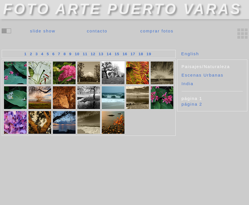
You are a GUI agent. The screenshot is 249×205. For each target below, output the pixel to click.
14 (109, 54)
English (190, 53)
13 (101, 54)
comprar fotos (156, 30)
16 (125, 54)
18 (140, 54)
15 (117, 54)
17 (132, 54)
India (188, 83)
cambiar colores (6, 30)
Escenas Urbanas (203, 75)
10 (77, 54)
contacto (97, 30)
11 (85, 54)
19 (148, 54)
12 (93, 54)
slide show (43, 30)
